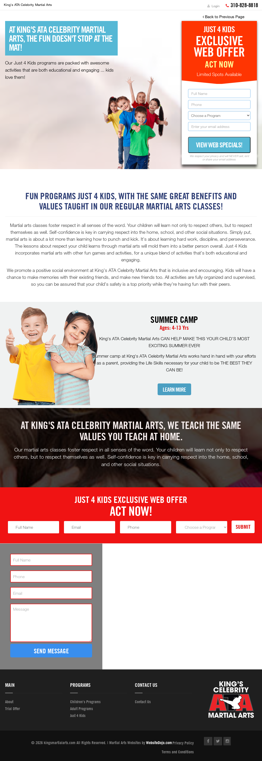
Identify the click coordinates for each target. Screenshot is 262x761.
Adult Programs (81, 708)
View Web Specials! (219, 144)
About (9, 701)
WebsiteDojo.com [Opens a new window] (159, 742)
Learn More (174, 389)
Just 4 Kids (77, 715)
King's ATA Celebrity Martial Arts (28, 5)
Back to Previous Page (223, 16)
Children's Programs (85, 701)
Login (213, 6)
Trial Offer (12, 708)
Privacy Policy (183, 742)
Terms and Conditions (178, 751)
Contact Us (143, 701)
